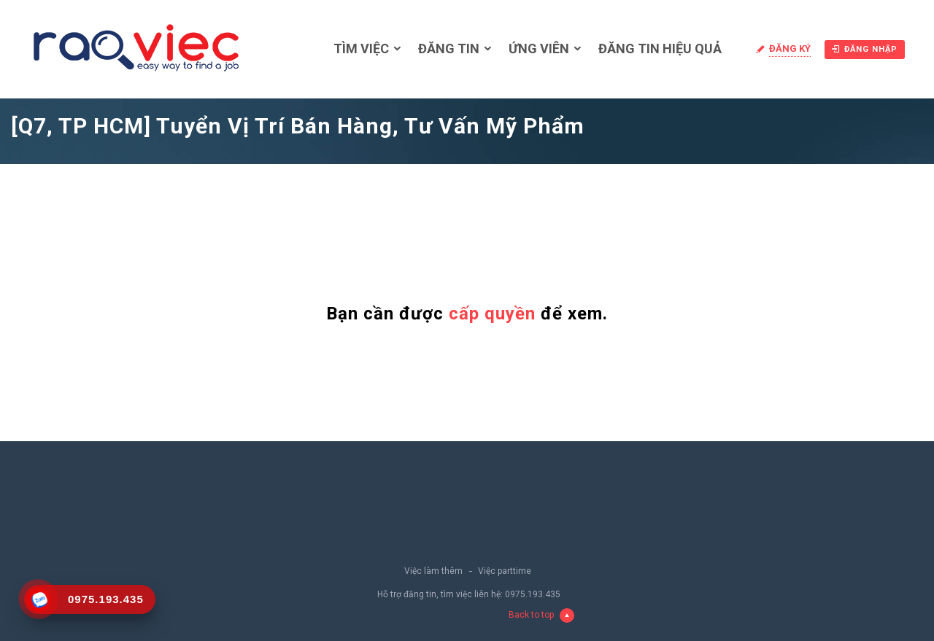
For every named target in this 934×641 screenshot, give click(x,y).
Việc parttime (504, 571)
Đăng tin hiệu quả (660, 48)
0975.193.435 (532, 594)
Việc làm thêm (433, 571)
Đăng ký (790, 48)
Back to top (541, 615)
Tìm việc (361, 48)
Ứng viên (539, 48)
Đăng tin (448, 48)
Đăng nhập (865, 49)
